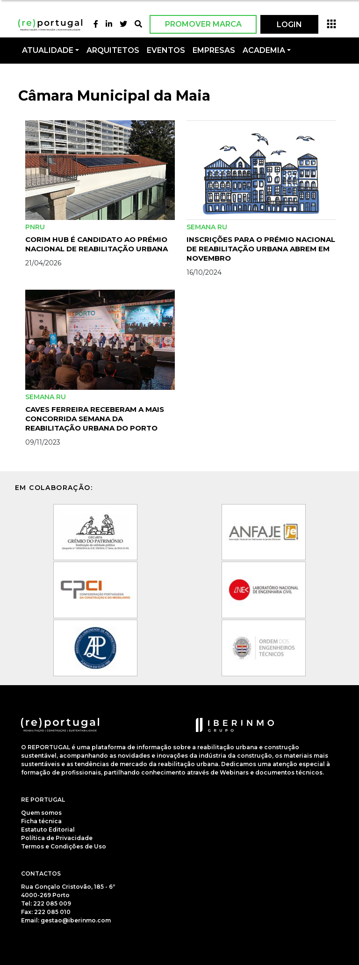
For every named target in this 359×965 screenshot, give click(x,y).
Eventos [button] (166, 50)
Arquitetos (112, 50)
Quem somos (41, 812)
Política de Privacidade (57, 837)
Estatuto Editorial (48, 829)
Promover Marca (203, 24)
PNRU (35, 227)
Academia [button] (264, 50)
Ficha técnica (41, 821)
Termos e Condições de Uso (63, 846)
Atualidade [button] (47, 50)
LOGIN (289, 24)
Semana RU (207, 227)
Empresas (214, 50)
